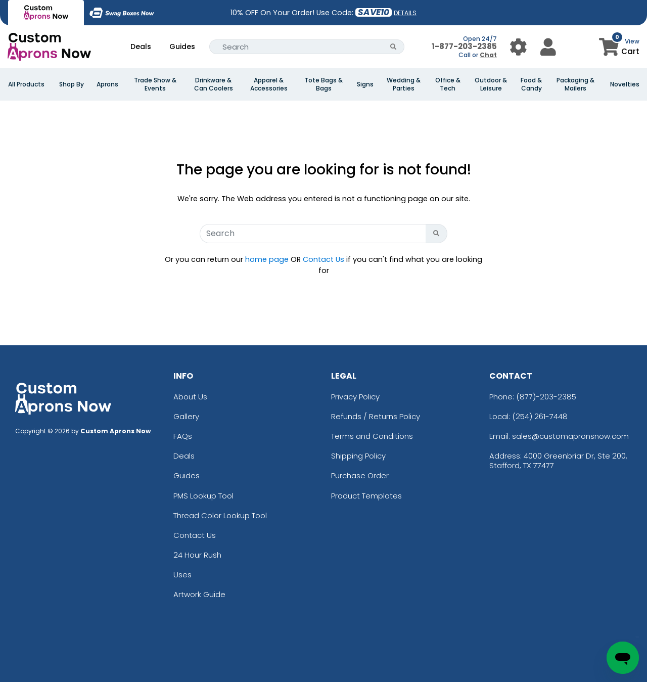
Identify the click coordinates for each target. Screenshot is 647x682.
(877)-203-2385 (546, 396)
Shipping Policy (358, 455)
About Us (190, 396)
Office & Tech (447, 84)
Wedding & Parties (404, 84)
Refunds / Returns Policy (375, 416)
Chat (488, 55)
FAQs (182, 436)
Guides (182, 46)
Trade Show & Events (155, 84)
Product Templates (366, 495)
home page (267, 259)
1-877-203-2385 (464, 46)
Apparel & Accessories (269, 84)
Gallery (186, 416)
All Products (26, 84)
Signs (365, 84)
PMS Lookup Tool (203, 495)
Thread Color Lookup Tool (220, 515)
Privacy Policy (355, 396)
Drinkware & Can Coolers (213, 84)
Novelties (624, 84)
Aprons (107, 84)
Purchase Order (360, 475)
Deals (140, 46)
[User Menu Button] (518, 46)
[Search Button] (393, 46)
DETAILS (405, 13)
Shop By (71, 84)
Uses (182, 574)
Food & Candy (531, 84)
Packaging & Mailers (575, 84)
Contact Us (323, 259)
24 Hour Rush (197, 555)
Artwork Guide (199, 594)
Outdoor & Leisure (491, 84)
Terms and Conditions (372, 436)
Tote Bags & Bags (323, 84)
